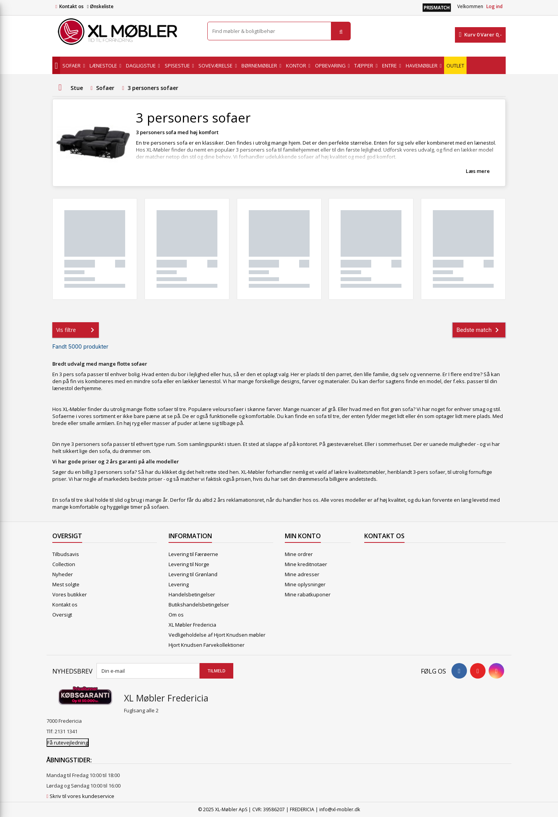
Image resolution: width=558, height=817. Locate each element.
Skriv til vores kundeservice (82, 796)
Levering (179, 584)
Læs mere (478, 171)
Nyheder (62, 574)
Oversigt (62, 614)
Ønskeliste (100, 6)
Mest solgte (65, 584)
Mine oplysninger (305, 584)
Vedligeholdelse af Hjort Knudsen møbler (217, 634)
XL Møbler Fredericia (192, 624)
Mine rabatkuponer (308, 594)
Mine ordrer (299, 554)
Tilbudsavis (65, 554)
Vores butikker (69, 594)
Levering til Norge (189, 564)
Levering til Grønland (193, 574)
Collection (63, 564)
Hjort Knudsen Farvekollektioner (207, 644)
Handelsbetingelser (192, 594)
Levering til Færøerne (193, 554)
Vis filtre (76, 330)
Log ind (494, 6)
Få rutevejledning (67, 742)
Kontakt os (71, 6)
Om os (176, 614)
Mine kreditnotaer (306, 564)
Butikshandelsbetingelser (199, 604)
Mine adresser (302, 574)
